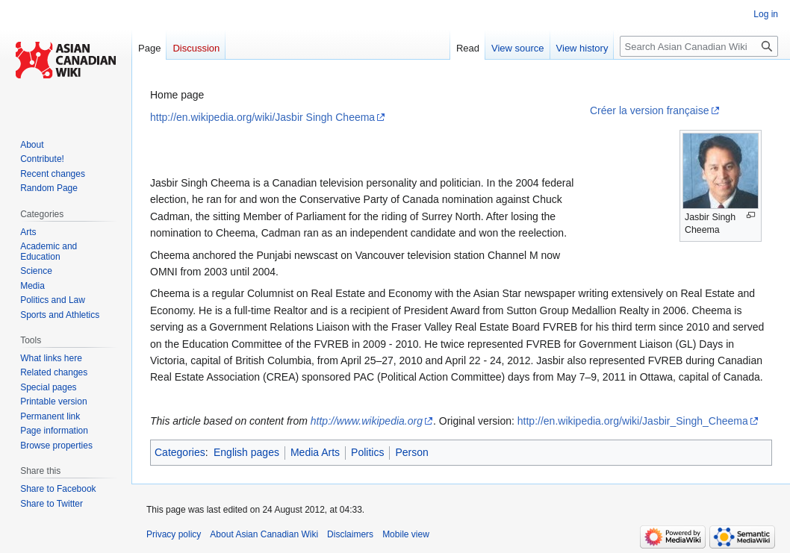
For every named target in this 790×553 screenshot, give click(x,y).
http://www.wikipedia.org (367, 421)
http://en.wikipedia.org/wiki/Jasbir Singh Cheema (262, 117)
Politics (367, 452)
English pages (246, 452)
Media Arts (315, 452)
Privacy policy (173, 534)
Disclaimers (350, 534)
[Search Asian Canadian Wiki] (699, 46)
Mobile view (405, 534)
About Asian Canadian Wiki (264, 534)
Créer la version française (649, 110)
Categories (180, 452)
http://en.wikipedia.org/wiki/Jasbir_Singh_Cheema (632, 421)
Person (411, 452)
